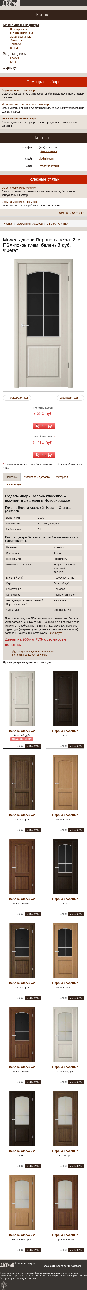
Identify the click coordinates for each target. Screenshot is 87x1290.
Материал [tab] (62, 477)
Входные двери (15, 54)
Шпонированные (20, 29)
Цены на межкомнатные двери (20, 201)
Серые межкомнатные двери (19, 90)
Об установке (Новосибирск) (19, 187)
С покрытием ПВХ (21, 32)
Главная (7, 223)
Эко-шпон (16, 40)
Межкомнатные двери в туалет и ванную (26, 104)
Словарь (76, 1265)
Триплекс (15, 44)
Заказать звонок (48, 151)
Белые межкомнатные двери (19, 118)
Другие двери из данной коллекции (33, 651)
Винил (14, 47)
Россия (14, 58)
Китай (13, 61)
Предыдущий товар (17, 398)
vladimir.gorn (46, 158)
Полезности (48, 1265)
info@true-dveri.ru (49, 165)
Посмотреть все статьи (70, 212)
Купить (44, 426)
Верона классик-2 (22, 731)
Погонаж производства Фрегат (30, 654)
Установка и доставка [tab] (37, 477)
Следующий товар (70, 398)
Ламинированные (20, 36)
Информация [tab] (14, 484)
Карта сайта (63, 1265)
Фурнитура (11, 68)
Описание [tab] (12, 477)
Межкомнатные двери (21, 25)
